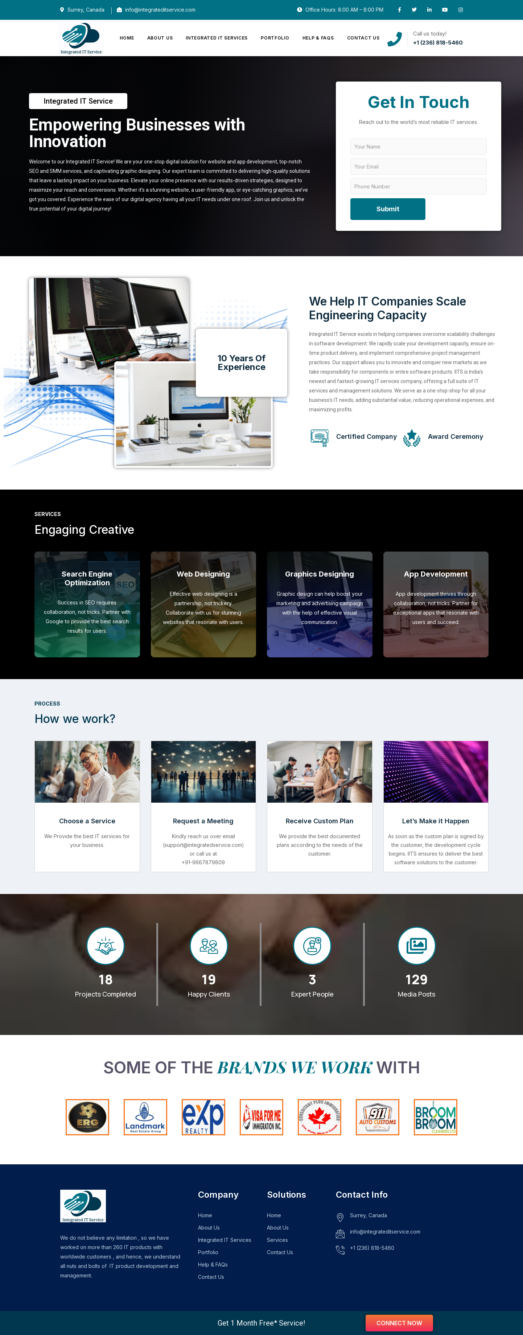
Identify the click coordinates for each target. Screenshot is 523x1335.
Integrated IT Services (217, 38)
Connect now (399, 1323)
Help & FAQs (318, 38)
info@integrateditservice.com (385, 1231)
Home (127, 38)
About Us (160, 38)
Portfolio (275, 38)
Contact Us (363, 38)
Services (277, 1240)
